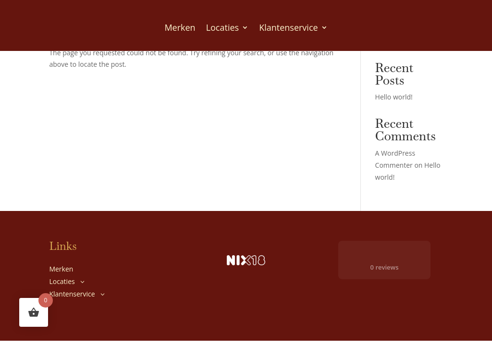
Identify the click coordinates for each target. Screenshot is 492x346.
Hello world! (394, 96)
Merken (179, 27)
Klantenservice (288, 27)
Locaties (222, 27)
